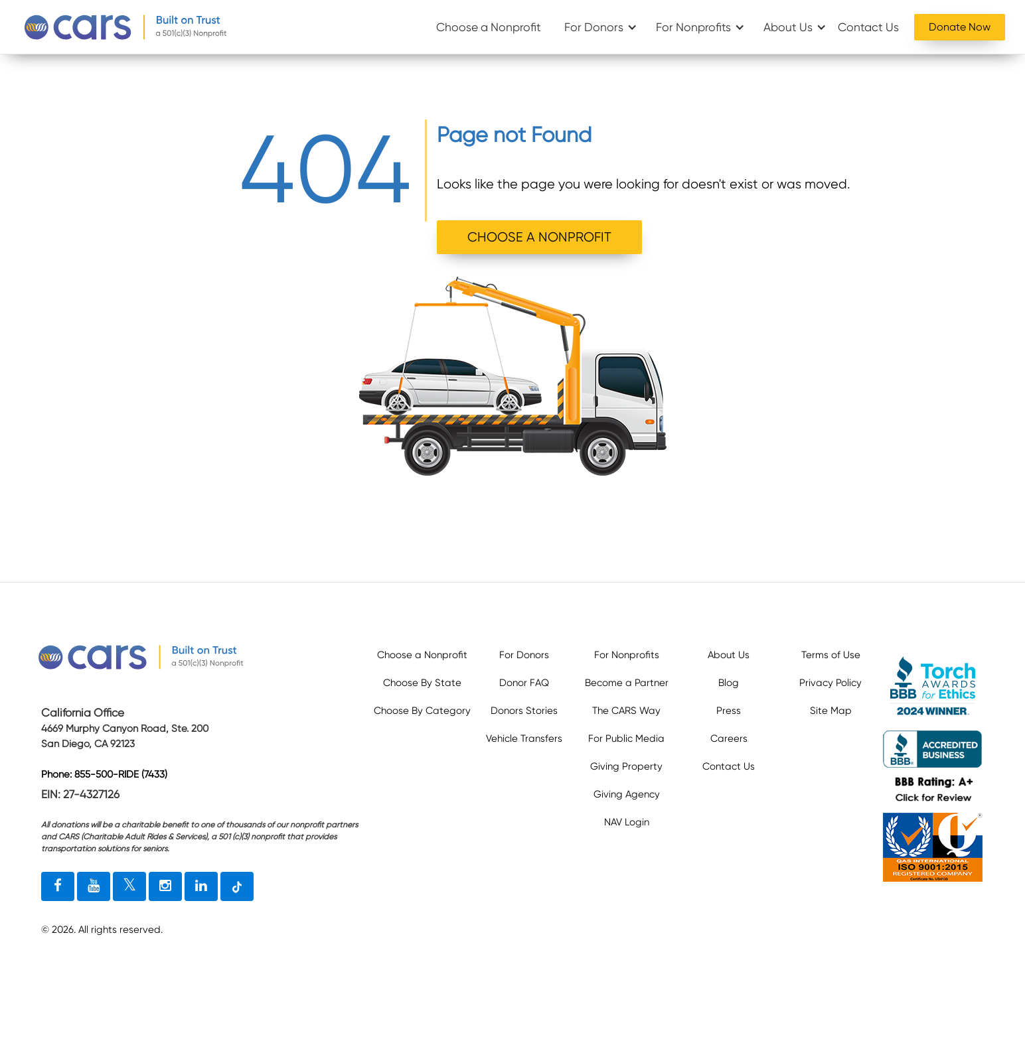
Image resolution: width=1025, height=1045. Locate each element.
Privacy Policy (830, 683)
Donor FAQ (524, 683)
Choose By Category (422, 711)
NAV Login (626, 822)
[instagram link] (165, 886)
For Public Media (626, 738)
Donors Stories (524, 711)
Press (728, 711)
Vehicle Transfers (524, 738)
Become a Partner (627, 683)
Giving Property (626, 766)
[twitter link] (129, 886)
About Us (788, 27)
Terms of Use (830, 655)
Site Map (831, 711)
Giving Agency (626, 794)
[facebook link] (57, 886)
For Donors (593, 27)
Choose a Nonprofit (488, 27)
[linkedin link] (201, 886)
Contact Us (868, 27)
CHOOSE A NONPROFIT (539, 237)
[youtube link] (93, 886)
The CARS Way (626, 711)
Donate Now (959, 27)
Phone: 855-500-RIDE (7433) (104, 774)
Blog (728, 683)
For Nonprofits (693, 27)
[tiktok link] (237, 886)
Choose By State (422, 683)
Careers (729, 738)
